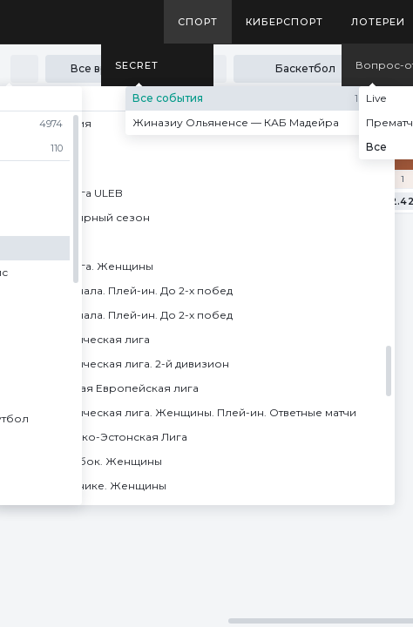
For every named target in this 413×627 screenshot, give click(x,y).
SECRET (137, 65)
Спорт (198, 22)
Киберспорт (284, 22)
